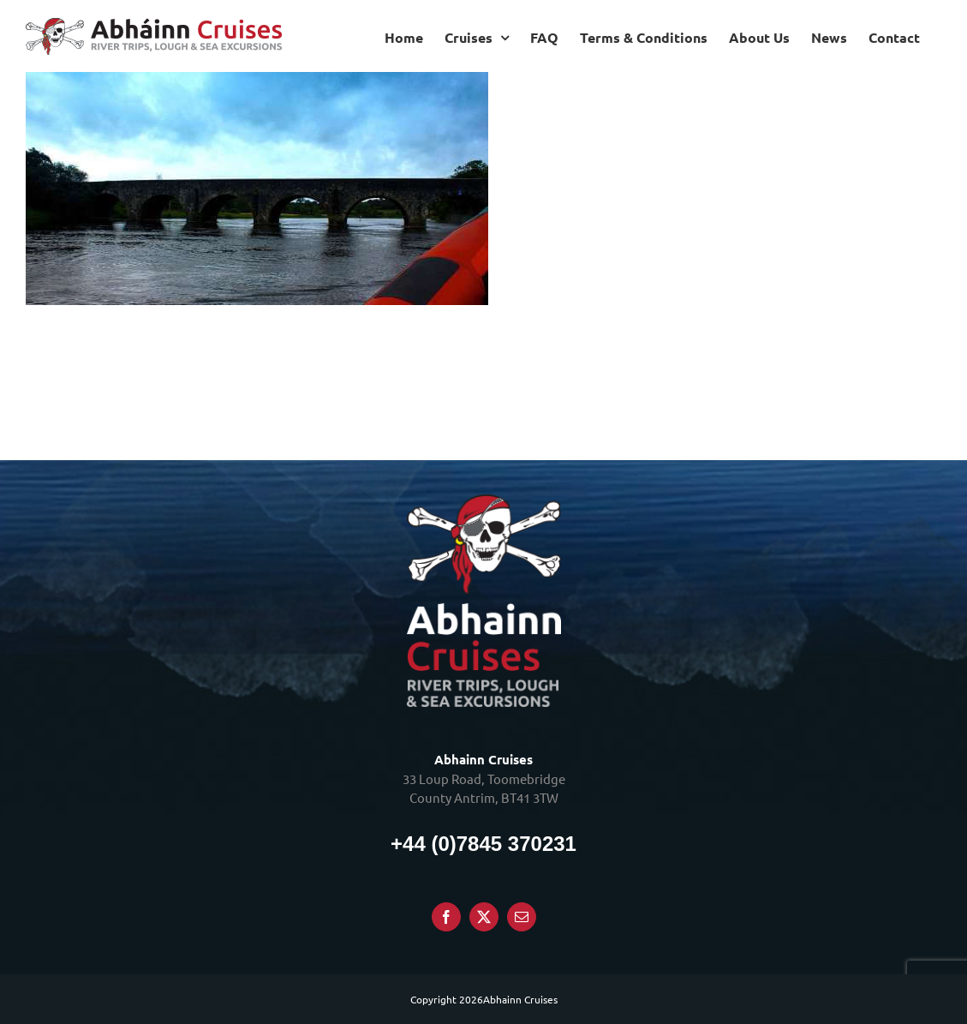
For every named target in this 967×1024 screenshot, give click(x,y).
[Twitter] (483, 916)
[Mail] (521, 916)
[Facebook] (446, 916)
